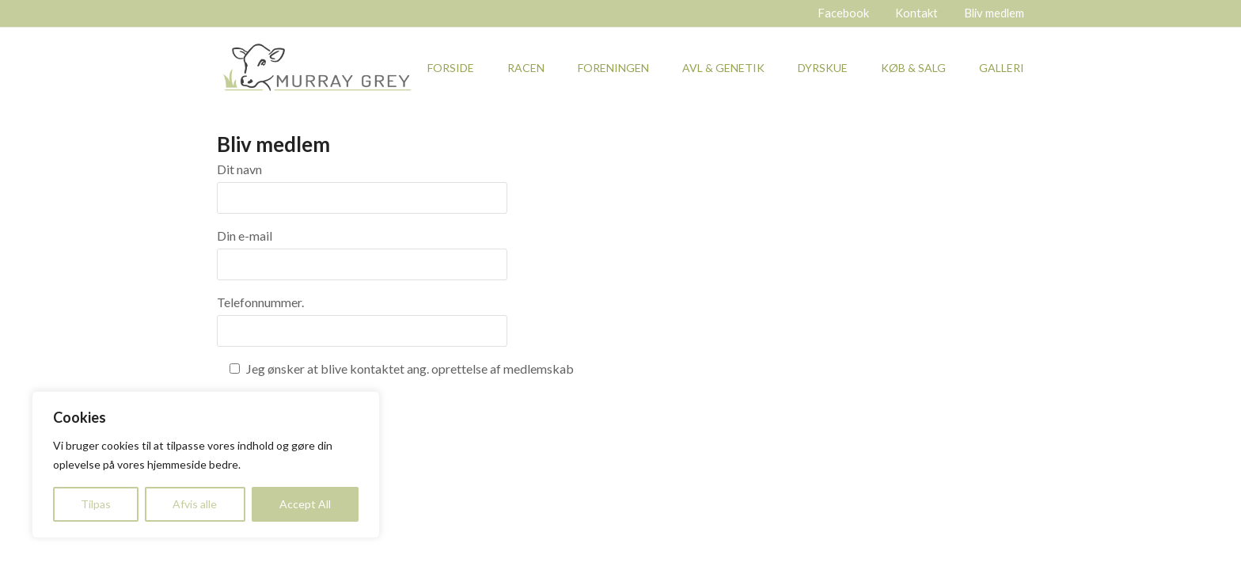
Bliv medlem (994, 13)
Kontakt (916, 13)
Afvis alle (195, 504)
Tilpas (96, 504)
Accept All (305, 504)
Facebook (843, 13)
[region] (206, 464)
